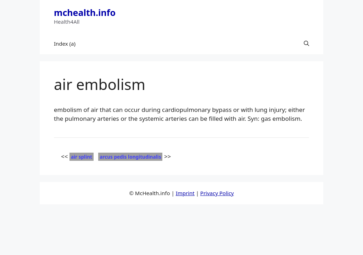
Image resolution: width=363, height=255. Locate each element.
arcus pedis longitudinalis (130, 156)
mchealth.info (85, 12)
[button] (306, 43)
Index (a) (65, 43)
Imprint (185, 193)
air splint (81, 156)
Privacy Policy (217, 193)
